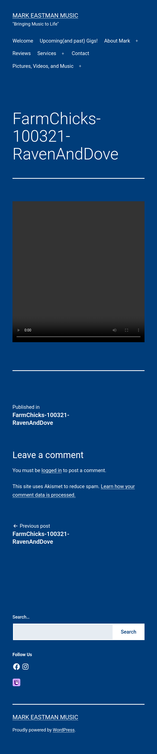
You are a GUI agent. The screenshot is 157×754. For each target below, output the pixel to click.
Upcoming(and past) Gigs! (69, 41)
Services (46, 53)
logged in (51, 470)
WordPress (64, 729)
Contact (80, 53)
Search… (21, 617)
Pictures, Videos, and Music (42, 66)
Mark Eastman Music (45, 15)
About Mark (117, 41)
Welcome (22, 41)
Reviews (21, 53)
